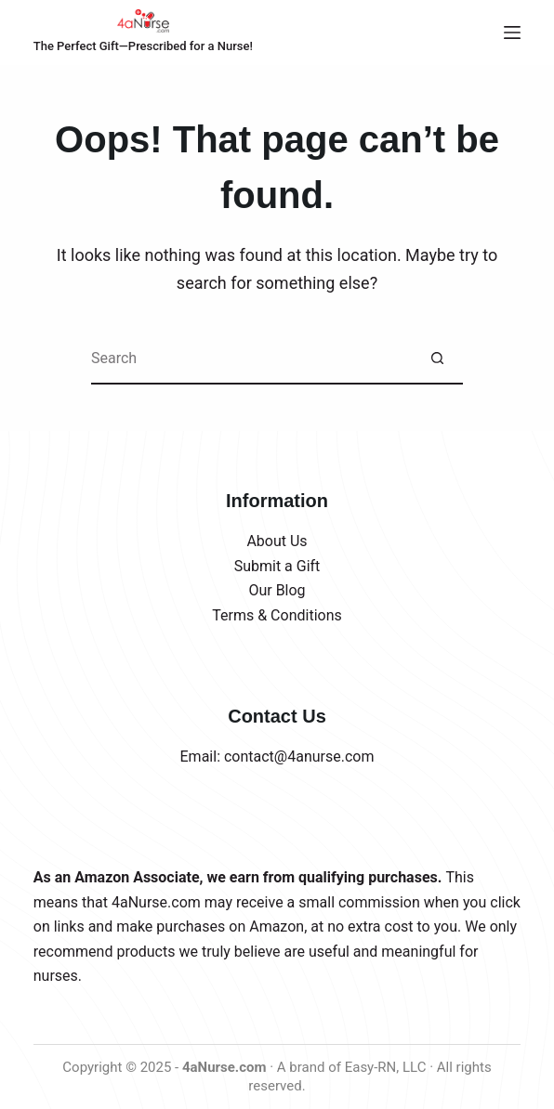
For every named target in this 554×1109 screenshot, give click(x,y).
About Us (276, 541)
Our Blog (276, 590)
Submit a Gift (277, 566)
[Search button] (437, 359)
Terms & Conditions (277, 615)
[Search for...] (251, 359)
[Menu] (512, 32)
